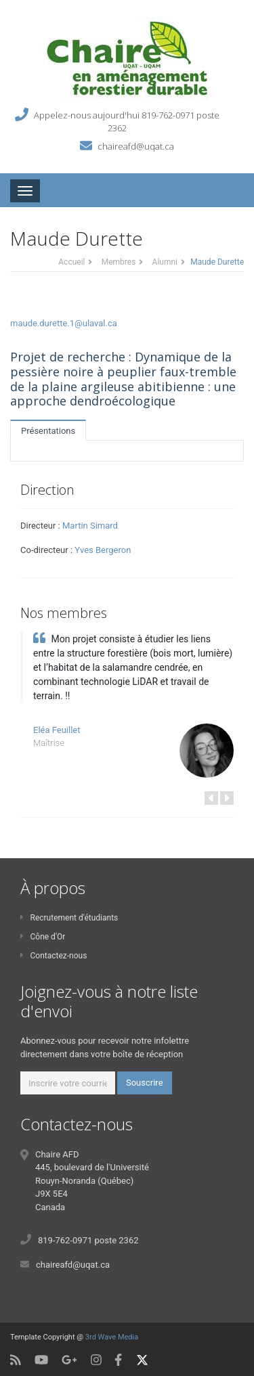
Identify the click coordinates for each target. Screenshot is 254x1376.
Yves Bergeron (103, 550)
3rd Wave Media (111, 1337)
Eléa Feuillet (56, 730)
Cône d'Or (42, 936)
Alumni (164, 262)
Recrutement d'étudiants (69, 918)
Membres (119, 262)
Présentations (48, 431)
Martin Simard (90, 525)
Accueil (71, 262)
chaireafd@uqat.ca (136, 145)
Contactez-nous (53, 955)
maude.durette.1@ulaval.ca (63, 323)
